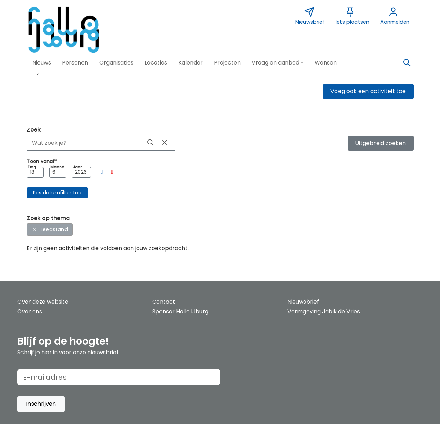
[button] (42, 63)
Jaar (77, 167)
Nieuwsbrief (303, 302)
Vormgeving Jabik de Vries (323, 311)
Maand (57, 167)
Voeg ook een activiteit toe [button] (368, 91)
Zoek (34, 130)
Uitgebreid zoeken (380, 143)
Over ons (29, 311)
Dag (32, 167)
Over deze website (42, 302)
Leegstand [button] (50, 229)
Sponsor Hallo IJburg (180, 311)
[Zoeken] (407, 62)
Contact (163, 302)
